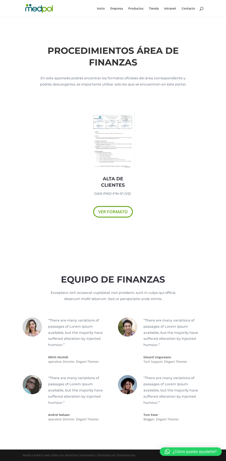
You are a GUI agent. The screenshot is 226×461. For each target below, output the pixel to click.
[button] (191, 451)
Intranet (170, 8)
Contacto (188, 8)
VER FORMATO (113, 212)
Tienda (154, 8)
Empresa (116, 8)
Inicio (101, 8)
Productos (135, 8)
